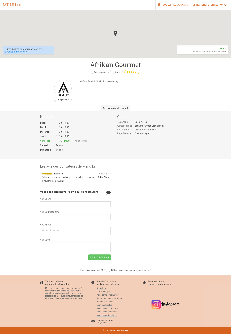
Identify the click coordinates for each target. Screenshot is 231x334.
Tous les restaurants (173, 4)
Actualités (101, 288)
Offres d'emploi (103, 291)
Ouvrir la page (142, 133)
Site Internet (123, 129)
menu (12, 5)
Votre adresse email (50, 212)
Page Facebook (125, 133)
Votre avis (45, 240)
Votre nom (45, 199)
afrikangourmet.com (145, 129)
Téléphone (122, 122)
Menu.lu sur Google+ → (107, 315)
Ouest (118, 72)
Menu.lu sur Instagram (107, 312)
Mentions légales (104, 305)
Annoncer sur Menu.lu (106, 302)
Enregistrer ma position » (17, 51)
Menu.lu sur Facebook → (107, 308)
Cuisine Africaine (101, 72)
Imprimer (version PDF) (93, 270)
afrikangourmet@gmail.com (149, 126)
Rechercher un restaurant (211, 4)
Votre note (45, 224)
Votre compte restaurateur (108, 295)
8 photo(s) (63, 100)
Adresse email (124, 126)
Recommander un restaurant (109, 298)
